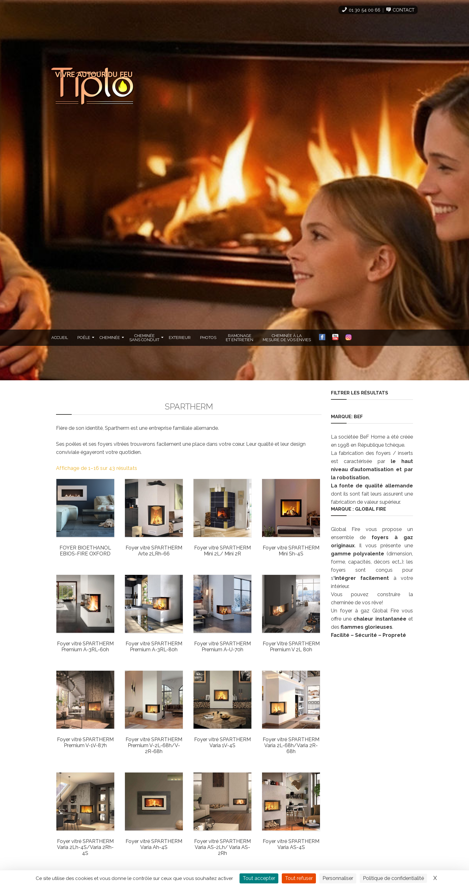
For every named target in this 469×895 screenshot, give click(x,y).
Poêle (83, 337)
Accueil (59, 337)
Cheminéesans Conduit (144, 337)
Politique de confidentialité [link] (393, 878)
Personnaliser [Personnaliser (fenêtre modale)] (337, 878)
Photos (208, 337)
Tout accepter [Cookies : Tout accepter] (259, 878)
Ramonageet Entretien (239, 337)
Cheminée (110, 337)
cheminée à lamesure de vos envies (287, 337)
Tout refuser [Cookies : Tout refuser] (299, 878)
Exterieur (180, 337)
